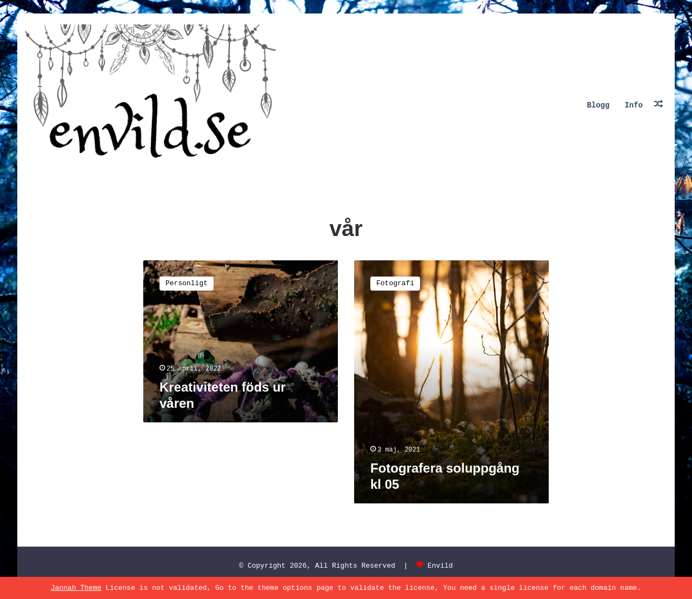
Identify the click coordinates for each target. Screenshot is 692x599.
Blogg (598, 105)
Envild (440, 566)
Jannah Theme (76, 588)
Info (633, 105)
